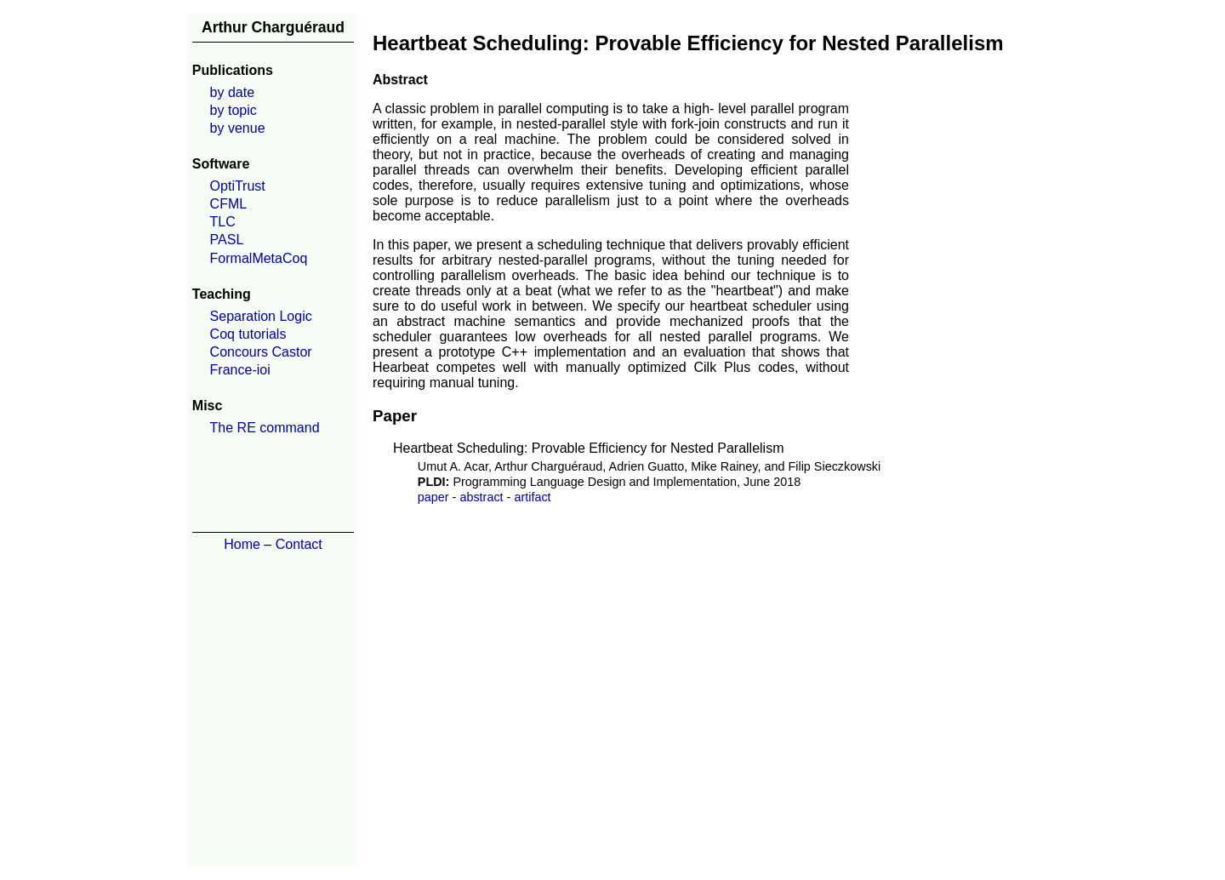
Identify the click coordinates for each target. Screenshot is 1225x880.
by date (232, 92)
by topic (233, 110)
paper (433, 497)
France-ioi (240, 370)
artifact (532, 497)
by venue (237, 128)
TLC (223, 221)
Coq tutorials (248, 334)
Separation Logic (261, 316)
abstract (481, 497)
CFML (229, 204)
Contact (299, 544)
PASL (227, 239)
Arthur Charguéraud (273, 27)
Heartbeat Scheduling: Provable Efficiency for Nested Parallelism (588, 448)
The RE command (265, 427)
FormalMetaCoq (259, 258)
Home (242, 544)
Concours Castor (261, 352)
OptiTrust (237, 186)
